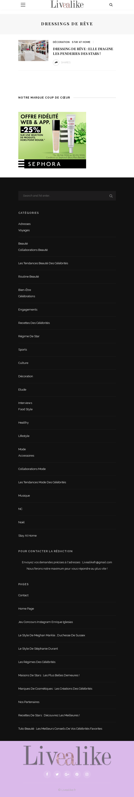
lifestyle (23, 436)
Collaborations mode (32, 469)
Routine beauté (28, 276)
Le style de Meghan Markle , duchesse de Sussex (51, 635)
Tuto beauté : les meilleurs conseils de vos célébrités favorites (60, 728)
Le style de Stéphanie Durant (38, 648)
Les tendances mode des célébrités (42, 482)
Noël (21, 522)
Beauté (23, 243)
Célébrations (26, 296)
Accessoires (26, 455)
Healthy (23, 422)
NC (20, 509)
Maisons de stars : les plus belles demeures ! (49, 675)
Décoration (61, 42)
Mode (22, 449)
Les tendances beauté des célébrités (43, 263)
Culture (23, 363)
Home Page (26, 608)
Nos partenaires (28, 702)
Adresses (24, 224)
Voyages (24, 230)
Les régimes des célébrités (36, 662)
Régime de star (29, 336)
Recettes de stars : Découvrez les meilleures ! (49, 715)
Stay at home (81, 42)
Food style (25, 409)
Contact (23, 595)
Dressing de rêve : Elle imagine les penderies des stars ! (83, 51)
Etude (22, 389)
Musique (24, 495)
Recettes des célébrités (34, 323)
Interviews (25, 403)
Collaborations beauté (33, 250)
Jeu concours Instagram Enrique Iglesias (45, 622)
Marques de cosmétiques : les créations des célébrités (55, 688)
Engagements (27, 309)
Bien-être (24, 290)
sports (22, 349)
